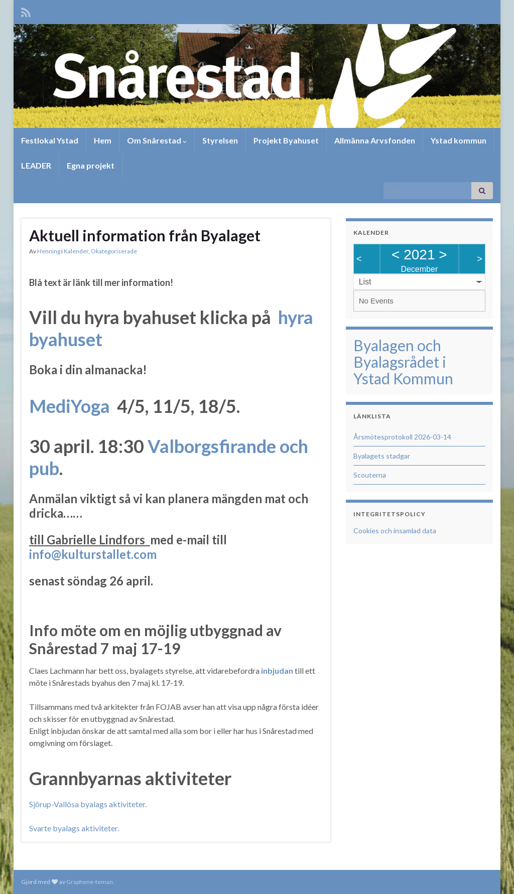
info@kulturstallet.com (93, 554)
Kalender (76, 251)
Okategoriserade (114, 251)
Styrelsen (220, 140)
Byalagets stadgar (381, 456)
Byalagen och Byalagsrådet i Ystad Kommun (403, 361)
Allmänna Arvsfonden (374, 140)
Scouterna (369, 475)
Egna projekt (90, 165)
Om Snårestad (157, 140)
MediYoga (69, 406)
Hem (102, 140)
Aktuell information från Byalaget (145, 235)
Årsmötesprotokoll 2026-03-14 (402, 436)
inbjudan (277, 670)
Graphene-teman (89, 881)
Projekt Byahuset (286, 140)
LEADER (36, 165)
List (365, 281)
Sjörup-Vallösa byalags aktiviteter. (88, 804)
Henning (48, 251)
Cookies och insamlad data (394, 530)
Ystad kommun (458, 140)
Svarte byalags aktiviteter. (74, 828)
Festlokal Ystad (49, 140)
